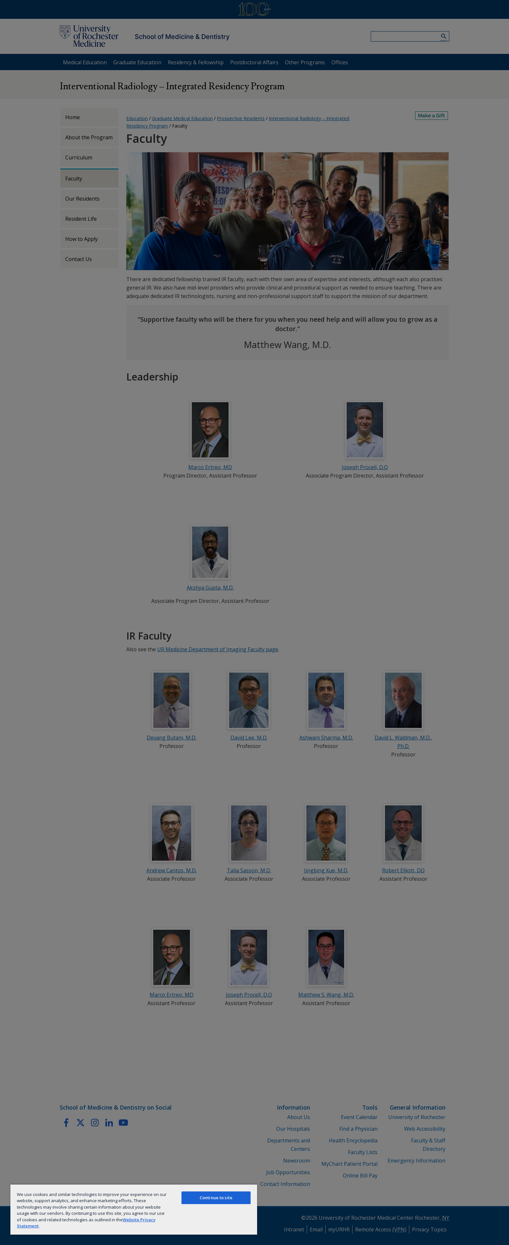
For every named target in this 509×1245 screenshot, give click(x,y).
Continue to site (216, 1198)
